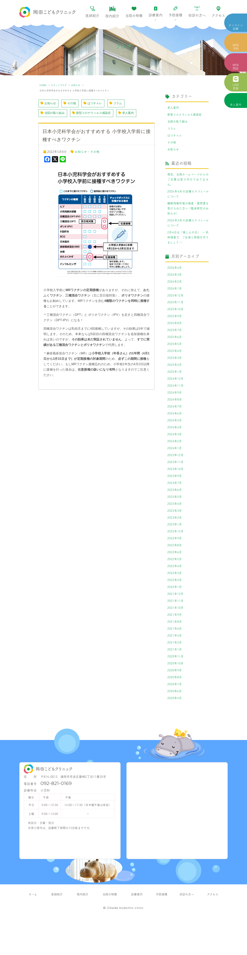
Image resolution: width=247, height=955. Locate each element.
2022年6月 (174, 576)
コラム (119, 103)
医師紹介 (92, 12)
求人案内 (235, 104)
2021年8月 (174, 649)
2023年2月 (174, 539)
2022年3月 (174, 598)
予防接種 (175, 11)
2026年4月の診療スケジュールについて (188, 198)
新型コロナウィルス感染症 (94, 113)
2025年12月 (175, 305)
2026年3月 (174, 283)
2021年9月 (174, 642)
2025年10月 (175, 319)
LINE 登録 (235, 83)
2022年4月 (174, 591)
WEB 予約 (236, 46)
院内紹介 (112, 12)
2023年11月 (175, 481)
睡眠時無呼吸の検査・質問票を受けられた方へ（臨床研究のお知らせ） (188, 213)
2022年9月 (174, 561)
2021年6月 (174, 657)
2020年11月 (175, 686)
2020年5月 (174, 730)
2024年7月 (174, 422)
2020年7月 (174, 715)
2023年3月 (174, 532)
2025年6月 (174, 349)
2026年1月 (174, 297)
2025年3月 (174, 371)
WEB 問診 (236, 66)
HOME (43, 85)
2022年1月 (174, 613)
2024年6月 (174, 429)
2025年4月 (174, 363)
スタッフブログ (59, 85)
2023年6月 (174, 510)
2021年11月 (175, 627)
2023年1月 (174, 547)
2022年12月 (175, 554)
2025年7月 (174, 341)
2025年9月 (174, 327)
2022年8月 (174, 569)
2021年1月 (174, 679)
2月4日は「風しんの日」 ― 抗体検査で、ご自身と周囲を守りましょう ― (188, 244)
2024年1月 (174, 466)
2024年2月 (174, 459)
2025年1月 (174, 385)
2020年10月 (175, 693)
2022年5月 (174, 583)
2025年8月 (174, 334)
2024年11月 (175, 400)
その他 (71, 103)
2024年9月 (174, 407)
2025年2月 (174, 378)
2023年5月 (174, 517)
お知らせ (75, 85)
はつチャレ (95, 103)
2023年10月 (175, 488)
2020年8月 (174, 708)
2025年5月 (174, 356)
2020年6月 (174, 723)
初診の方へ (197, 12)
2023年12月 (175, 473)
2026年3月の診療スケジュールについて (188, 229)
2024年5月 (174, 437)
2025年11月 (175, 312)
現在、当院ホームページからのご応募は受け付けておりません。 (188, 182)
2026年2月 (174, 290)
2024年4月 (174, 444)
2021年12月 (175, 620)
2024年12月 (175, 393)
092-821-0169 (56, 816)
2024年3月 (174, 451)
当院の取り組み (53, 113)
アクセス (218, 12)
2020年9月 (174, 701)
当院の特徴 (134, 12)
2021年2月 (174, 671)
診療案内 (155, 11)
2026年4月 (174, 275)
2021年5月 (174, 664)
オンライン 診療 (235, 26)
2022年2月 (174, 605)
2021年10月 (175, 635)
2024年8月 (174, 415)
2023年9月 (174, 495)
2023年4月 (174, 525)
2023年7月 (174, 503)
